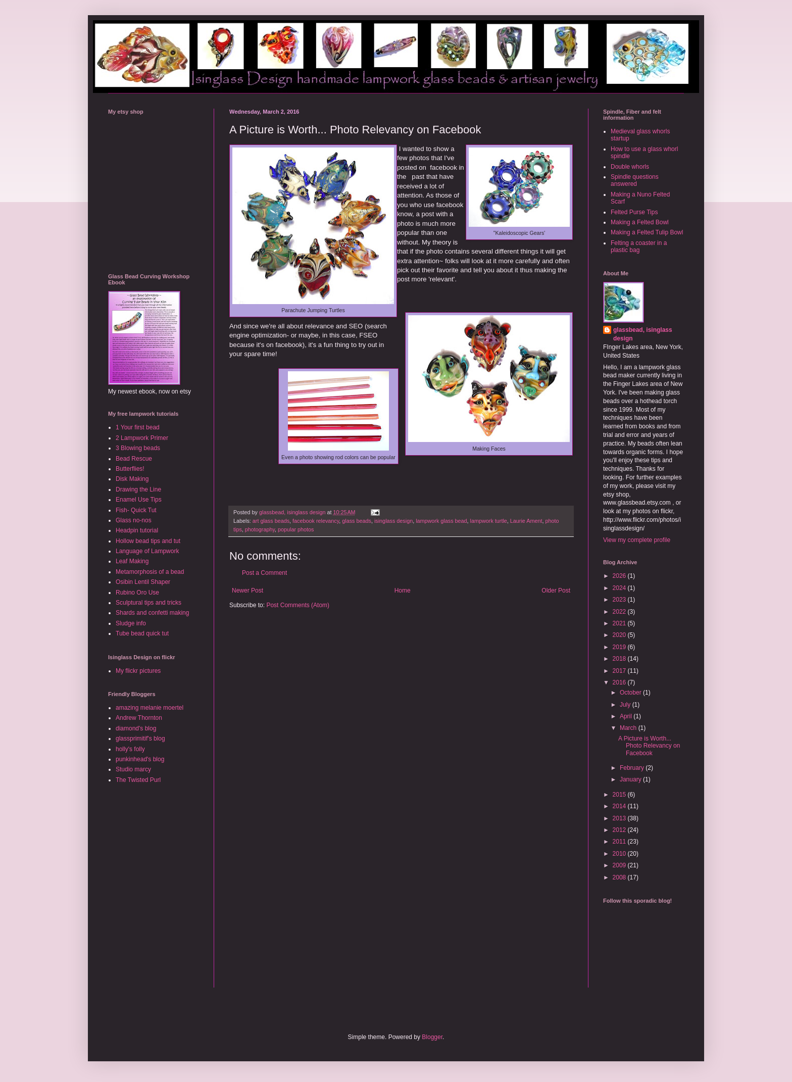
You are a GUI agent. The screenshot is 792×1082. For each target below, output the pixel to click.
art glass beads (271, 521)
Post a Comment (264, 572)
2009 (620, 865)
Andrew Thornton (139, 717)
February (633, 767)
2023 (620, 599)
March (629, 727)
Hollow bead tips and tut (148, 541)
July (626, 704)
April (626, 716)
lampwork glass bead (441, 521)
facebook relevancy (315, 521)
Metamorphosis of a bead (150, 571)
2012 (620, 829)
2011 (620, 841)
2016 (620, 682)
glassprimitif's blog (140, 738)
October (631, 692)
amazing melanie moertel (149, 707)
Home (402, 590)
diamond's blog (136, 728)
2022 (620, 611)
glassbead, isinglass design (642, 334)
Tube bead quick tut (142, 633)
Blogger (432, 1037)
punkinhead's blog (140, 759)
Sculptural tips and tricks (148, 602)
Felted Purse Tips (634, 212)
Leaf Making (132, 561)
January (631, 779)
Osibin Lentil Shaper (143, 581)
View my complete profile (636, 540)
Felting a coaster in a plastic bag (639, 246)
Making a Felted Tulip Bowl (647, 232)
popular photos (296, 529)
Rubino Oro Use (137, 592)
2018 (620, 658)
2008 (620, 877)
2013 (620, 818)
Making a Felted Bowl (640, 222)
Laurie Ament (526, 521)
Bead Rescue (134, 458)
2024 (620, 588)
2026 (620, 575)
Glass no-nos (134, 520)
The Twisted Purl (138, 779)
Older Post (555, 590)
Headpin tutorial (137, 530)
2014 (620, 806)
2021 (620, 623)
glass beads (356, 521)
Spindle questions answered (635, 180)
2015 (620, 794)
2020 (620, 634)
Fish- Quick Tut (136, 510)
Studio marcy (133, 769)
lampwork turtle (488, 521)
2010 (620, 853)
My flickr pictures (138, 670)
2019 (620, 647)
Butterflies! (130, 468)
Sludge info (131, 623)
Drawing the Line (138, 489)
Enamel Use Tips (139, 499)
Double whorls (630, 166)
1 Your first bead (138, 427)
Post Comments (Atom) (297, 605)
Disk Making (132, 478)
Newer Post (247, 590)
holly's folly (130, 749)
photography (260, 529)
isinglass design (393, 521)
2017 (620, 670)
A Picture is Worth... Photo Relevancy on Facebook (649, 746)
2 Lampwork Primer (142, 437)
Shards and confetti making (152, 612)
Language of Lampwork (147, 551)
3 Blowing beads (138, 448)
